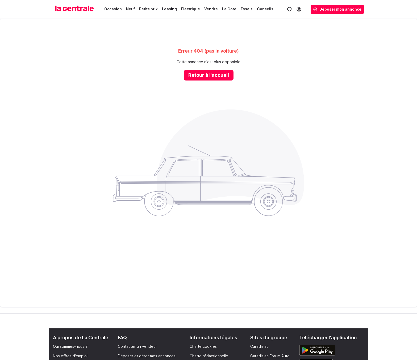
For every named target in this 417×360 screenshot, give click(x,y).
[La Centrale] (74, 8)
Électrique (190, 9)
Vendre (211, 9)
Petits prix (148, 9)
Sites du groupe (268, 337)
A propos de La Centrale (80, 337)
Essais (247, 9)
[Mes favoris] (289, 9)
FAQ (122, 337)
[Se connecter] (299, 9)
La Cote (229, 9)
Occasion (113, 9)
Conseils (265, 9)
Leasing (169, 9)
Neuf (130, 9)
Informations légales (213, 337)
